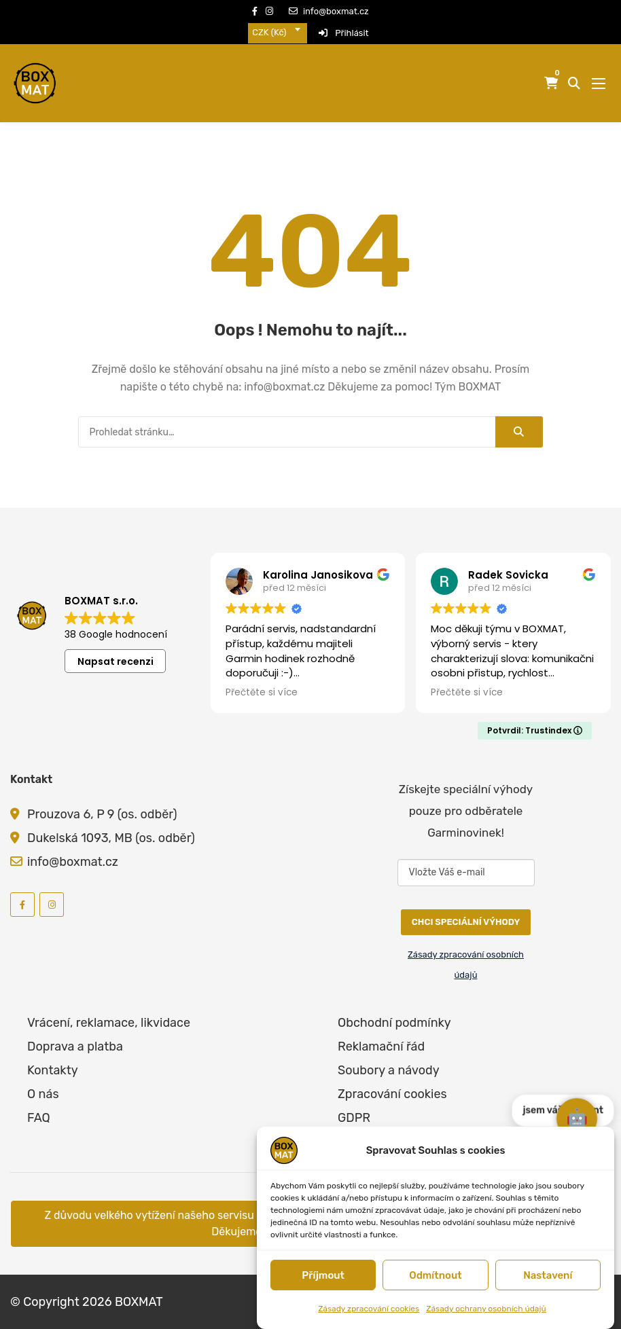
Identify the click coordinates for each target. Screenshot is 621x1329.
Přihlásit (344, 33)
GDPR (354, 1117)
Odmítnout (435, 1275)
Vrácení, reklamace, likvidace (108, 1022)
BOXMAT (139, 1301)
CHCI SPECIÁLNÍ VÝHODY (466, 922)
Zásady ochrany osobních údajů (486, 1308)
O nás (43, 1094)
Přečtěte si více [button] (262, 693)
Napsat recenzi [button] (115, 661)
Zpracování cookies (392, 1094)
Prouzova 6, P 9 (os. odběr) (102, 814)
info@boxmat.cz (329, 11)
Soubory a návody (389, 1070)
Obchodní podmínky (394, 1022)
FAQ (38, 1117)
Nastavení (547, 1275)
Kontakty (52, 1070)
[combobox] (277, 33)
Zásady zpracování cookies (368, 1308)
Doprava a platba (75, 1046)
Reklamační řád (381, 1046)
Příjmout (323, 1275)
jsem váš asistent (562, 1074)
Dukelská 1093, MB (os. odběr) (111, 838)
